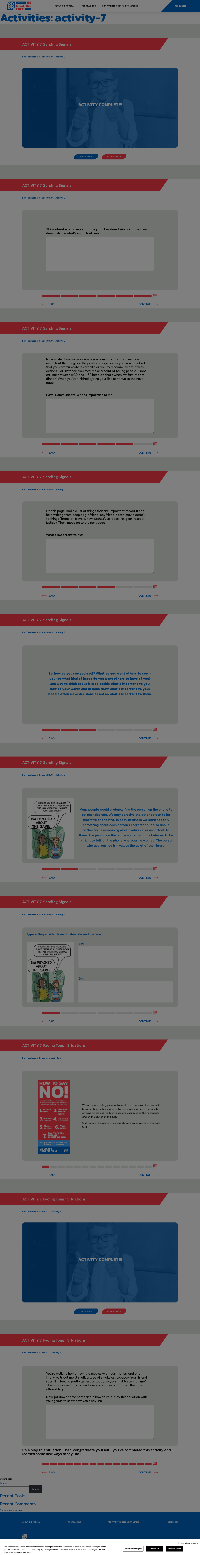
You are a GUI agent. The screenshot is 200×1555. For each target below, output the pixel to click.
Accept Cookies (174, 1550)
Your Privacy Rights (133, 1550)
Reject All (154, 1550)
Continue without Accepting (188, 1544)
